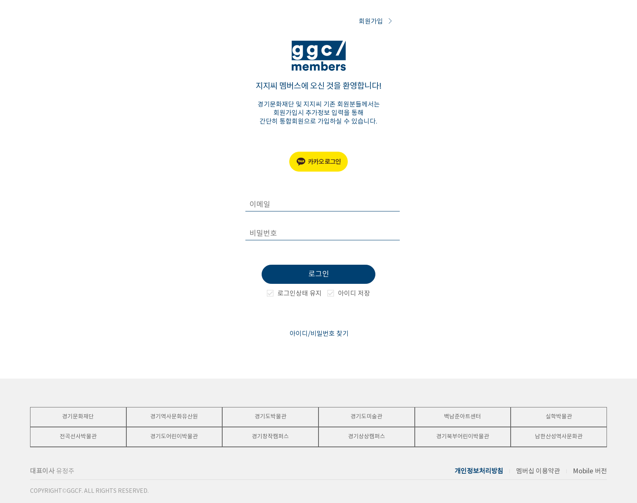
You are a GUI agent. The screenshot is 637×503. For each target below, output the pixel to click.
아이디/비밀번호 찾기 (319, 334)
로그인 (318, 274)
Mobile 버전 (590, 471)
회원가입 (375, 21)
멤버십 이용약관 (538, 471)
